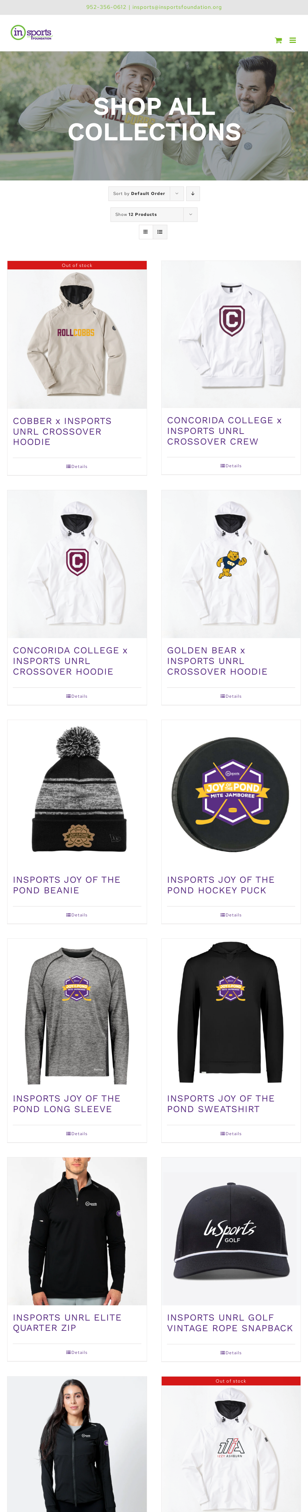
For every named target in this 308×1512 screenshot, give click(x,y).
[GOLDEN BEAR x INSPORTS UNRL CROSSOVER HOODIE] (231, 564)
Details (79, 466)
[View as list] (160, 232)
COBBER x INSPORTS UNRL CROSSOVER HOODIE (62, 431)
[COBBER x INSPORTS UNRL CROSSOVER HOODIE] (77, 335)
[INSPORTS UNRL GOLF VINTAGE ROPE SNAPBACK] (231, 1231)
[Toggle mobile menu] (293, 40)
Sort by (139, 193)
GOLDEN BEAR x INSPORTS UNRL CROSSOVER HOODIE (217, 661)
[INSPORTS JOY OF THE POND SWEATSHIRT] (231, 1013)
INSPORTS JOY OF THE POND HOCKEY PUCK (221, 885)
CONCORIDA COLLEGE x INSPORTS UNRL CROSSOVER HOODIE (70, 661)
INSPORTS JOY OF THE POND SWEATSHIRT (221, 1103)
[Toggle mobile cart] (278, 40)
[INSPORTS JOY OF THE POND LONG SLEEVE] (77, 1013)
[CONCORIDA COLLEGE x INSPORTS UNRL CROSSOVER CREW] (231, 334)
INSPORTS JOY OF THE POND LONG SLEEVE (67, 1103)
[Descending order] (193, 193)
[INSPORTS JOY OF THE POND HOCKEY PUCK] (231, 794)
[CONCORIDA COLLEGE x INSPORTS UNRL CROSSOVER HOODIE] (77, 564)
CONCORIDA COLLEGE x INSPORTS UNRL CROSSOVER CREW (224, 431)
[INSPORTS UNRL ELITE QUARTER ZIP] (77, 1231)
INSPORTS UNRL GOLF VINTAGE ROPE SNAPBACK (230, 1322)
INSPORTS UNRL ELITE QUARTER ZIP (67, 1322)
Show (136, 214)
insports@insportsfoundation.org (177, 7)
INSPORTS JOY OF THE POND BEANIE (67, 885)
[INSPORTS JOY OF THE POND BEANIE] (77, 794)
